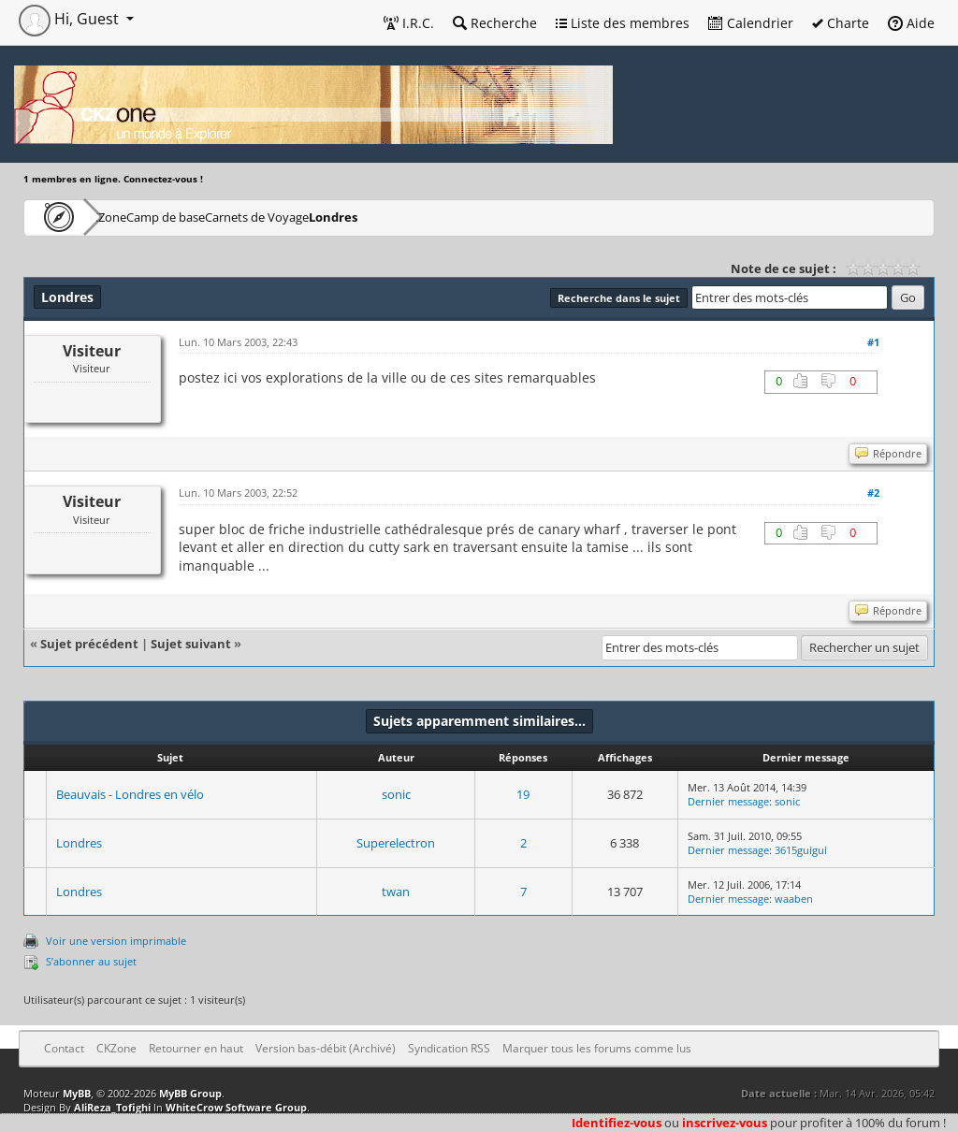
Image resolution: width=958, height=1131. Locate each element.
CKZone (131, 217)
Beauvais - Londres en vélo (130, 794)
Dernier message (728, 801)
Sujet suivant (191, 643)
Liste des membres (622, 23)
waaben (794, 899)
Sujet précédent (89, 643)
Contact (64, 1048)
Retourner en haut (196, 1048)
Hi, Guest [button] (71, 18)
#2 (873, 493)
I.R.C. (409, 23)
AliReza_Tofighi (112, 1107)
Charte (840, 23)
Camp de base (226, 217)
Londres (458, 217)
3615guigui (801, 850)
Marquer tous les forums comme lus (596, 1048)
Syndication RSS (449, 1048)
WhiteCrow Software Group (236, 1107)
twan (396, 891)
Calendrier (750, 23)
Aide (911, 23)
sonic (396, 794)
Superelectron (395, 842)
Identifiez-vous (616, 1122)
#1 (873, 342)
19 (523, 794)
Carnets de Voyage (350, 217)
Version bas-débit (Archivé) (325, 1048)
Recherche (495, 23)
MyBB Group (190, 1093)
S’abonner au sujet (91, 961)
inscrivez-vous (724, 1122)
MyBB (77, 1093)
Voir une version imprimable (116, 941)
